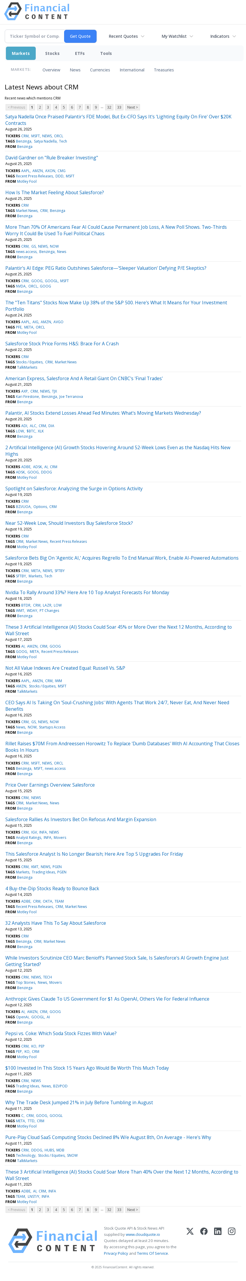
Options (40, 506)
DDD (59, 176)
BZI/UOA (23, 506)
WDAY (32, 610)
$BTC (31, 431)
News (75, 70)
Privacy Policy (116, 1253)
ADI (24, 425)
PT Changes (49, 610)
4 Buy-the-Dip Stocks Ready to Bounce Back (52, 888)
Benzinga (23, 141)
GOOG (37, 280)
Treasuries (164, 70)
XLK (41, 431)
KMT (34, 866)
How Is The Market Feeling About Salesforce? (54, 192)
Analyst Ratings (28, 837)
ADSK (37, 466)
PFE (19, 327)
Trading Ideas (43, 872)
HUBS (49, 1150)
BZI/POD (60, 1086)
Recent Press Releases (34, 176)
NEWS (47, 135)
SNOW (72, 1155)
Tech (63, 141)
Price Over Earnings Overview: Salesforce (50, 785)
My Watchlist (174, 36)
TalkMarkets (27, 367)
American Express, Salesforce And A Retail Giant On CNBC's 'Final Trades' (84, 378)
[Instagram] (232, 1241)
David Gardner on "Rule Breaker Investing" (51, 157)
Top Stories (25, 982)
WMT (20, 610)
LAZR (47, 605)
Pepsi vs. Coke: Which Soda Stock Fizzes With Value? (61, 1033)
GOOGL (51, 280)
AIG (35, 321)
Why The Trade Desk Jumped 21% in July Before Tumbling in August (79, 1102)
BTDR (25, 605)
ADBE (25, 466)
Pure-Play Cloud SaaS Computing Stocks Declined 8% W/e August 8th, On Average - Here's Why (108, 1137)
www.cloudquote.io (143, 1234)
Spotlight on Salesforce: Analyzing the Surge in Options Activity (74, 488)
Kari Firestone (27, 396)
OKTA (47, 901)
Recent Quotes (123, 36)
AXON (50, 170)
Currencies (100, 70)
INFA (43, 832)
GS (33, 246)
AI (46, 466)
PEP (42, 1046)
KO (33, 1046)
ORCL (58, 135)
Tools (106, 53)
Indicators (219, 36)
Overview (51, 70)
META (28, 327)
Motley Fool (27, 181)
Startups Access (52, 727)
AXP (24, 391)
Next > (132, 107)
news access (26, 251)
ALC (33, 425)
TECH (47, 977)
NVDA (21, 286)
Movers (60, 837)
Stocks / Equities (29, 362)
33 (119, 107)
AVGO (58, 321)
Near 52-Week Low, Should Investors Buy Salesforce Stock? (69, 523)
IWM (58, 680)
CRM (25, 135)
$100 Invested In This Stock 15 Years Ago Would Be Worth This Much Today (87, 1068)
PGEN (57, 866)
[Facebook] (204, 1241)
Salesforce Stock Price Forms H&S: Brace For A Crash (62, 343)
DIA (51, 425)
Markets (21, 53)
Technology (25, 1155)
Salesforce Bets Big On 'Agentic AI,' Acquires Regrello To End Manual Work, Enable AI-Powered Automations (122, 558)
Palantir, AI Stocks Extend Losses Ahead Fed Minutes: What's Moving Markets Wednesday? (103, 413)
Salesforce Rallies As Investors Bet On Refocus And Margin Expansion (80, 819)
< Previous (16, 107)
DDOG (46, 472)
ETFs (80, 53)
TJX (54, 391)
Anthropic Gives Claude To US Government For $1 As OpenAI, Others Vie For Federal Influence (107, 999)
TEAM (59, 901)
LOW (20, 431)
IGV (34, 832)
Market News (27, 210)
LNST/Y (33, 1196)
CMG (62, 170)
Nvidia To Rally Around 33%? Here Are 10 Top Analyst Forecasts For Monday (87, 592)
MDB (60, 1150)
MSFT (35, 135)
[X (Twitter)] (190, 1241)
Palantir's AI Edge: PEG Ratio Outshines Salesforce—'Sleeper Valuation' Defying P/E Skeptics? (105, 268)
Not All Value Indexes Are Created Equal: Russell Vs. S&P (65, 668)
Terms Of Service (152, 1253)
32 (109, 107)
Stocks (52, 53)
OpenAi (22, 1016)
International (132, 70)
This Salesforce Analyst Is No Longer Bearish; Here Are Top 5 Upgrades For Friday (94, 854)
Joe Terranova (71, 396)
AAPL (25, 170)
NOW (54, 246)
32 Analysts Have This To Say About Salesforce (55, 923)
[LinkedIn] (218, 1241)
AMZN (37, 170)
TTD (31, 1120)
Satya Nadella (45, 141)
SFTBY (60, 570)
